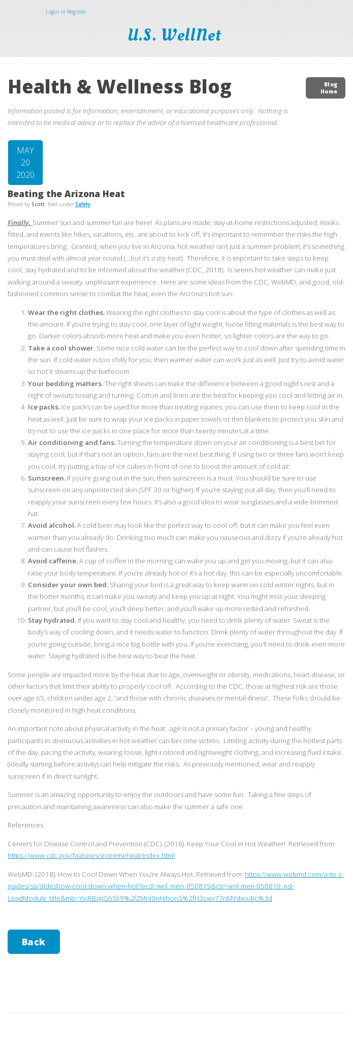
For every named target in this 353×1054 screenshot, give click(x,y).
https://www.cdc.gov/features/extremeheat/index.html (91, 855)
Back (34, 942)
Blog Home (328, 88)
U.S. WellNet (176, 35)
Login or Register (66, 11)
